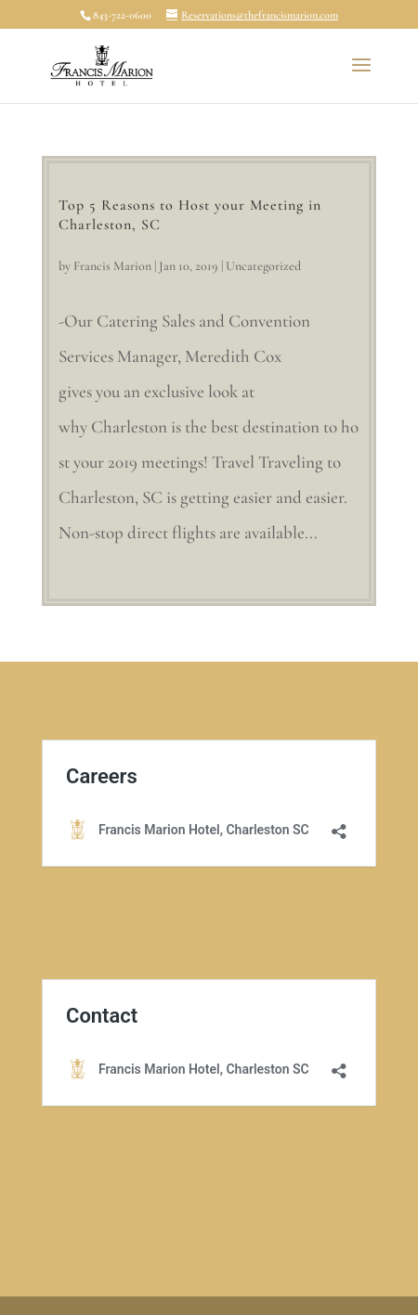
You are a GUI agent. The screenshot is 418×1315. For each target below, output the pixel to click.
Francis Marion (112, 266)
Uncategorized (263, 266)
